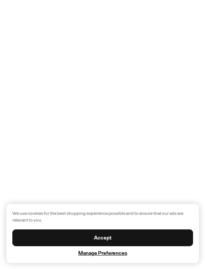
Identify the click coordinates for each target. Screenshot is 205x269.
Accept (102, 238)
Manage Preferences (102, 253)
